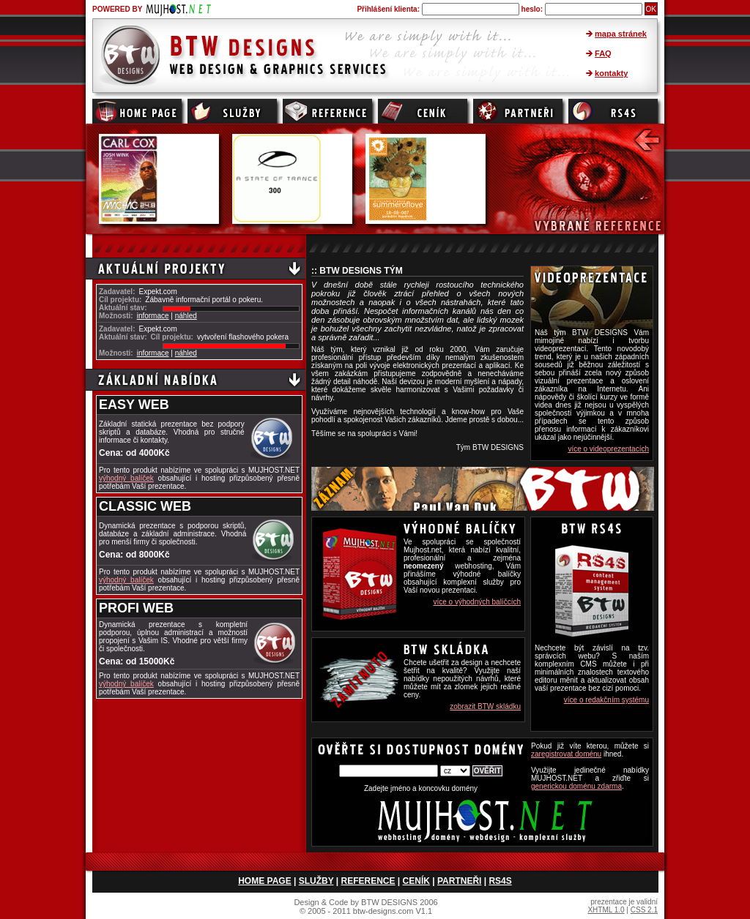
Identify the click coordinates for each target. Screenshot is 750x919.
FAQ (603, 53)
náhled (186, 316)
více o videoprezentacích (608, 449)
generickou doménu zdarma (576, 786)
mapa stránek (621, 33)
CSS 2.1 (644, 910)
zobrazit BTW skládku (485, 706)
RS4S (500, 881)
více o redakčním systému (606, 700)
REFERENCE (368, 881)
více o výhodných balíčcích (477, 602)
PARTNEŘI (459, 881)
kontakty (611, 73)
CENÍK (416, 881)
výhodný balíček (126, 478)
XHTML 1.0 (605, 910)
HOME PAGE (264, 881)
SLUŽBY (316, 881)
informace (153, 316)
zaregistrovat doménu (566, 754)
